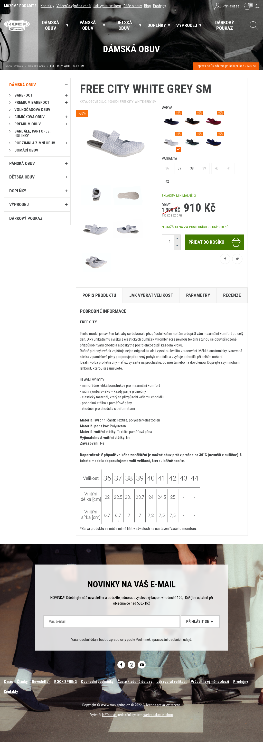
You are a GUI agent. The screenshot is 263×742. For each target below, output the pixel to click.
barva (167, 107)
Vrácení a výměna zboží (74, 6)
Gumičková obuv (29, 117)
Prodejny (159, 6)
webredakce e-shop (158, 714)
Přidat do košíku (215, 242)
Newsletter (41, 681)
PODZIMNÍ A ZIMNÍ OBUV (34, 143)
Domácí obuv (26, 150)
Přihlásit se (200, 621)
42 (167, 181)
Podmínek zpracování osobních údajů (163, 639)
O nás (8, 681)
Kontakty (47, 6)
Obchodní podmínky (97, 681)
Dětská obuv (22, 177)
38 (192, 168)
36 (167, 168)
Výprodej (19, 204)
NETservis (109, 714)
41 (229, 168)
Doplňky (17, 190)
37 (179, 168)
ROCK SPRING (65, 681)
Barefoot (23, 95)
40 (217, 168)
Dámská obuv (37, 66)
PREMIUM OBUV (27, 124)
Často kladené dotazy (135, 681)
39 (204, 168)
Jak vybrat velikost (107, 6)
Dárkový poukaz (26, 218)
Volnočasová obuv (32, 109)
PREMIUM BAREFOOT (32, 102)
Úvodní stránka (13, 66)
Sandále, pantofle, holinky (32, 133)
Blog (147, 6)
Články (22, 681)
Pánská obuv (22, 163)
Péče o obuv (133, 6)
